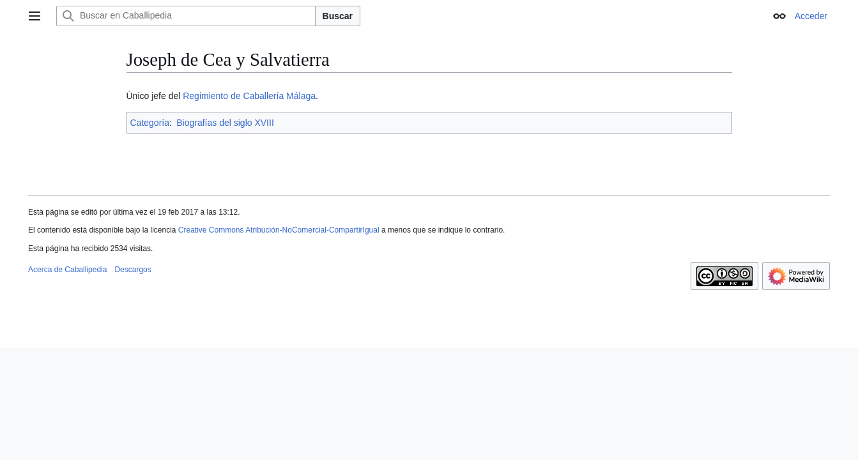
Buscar (338, 16)
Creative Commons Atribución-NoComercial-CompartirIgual (278, 230)
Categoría (149, 123)
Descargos (132, 269)
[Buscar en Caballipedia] (186, 16)
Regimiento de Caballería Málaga (249, 96)
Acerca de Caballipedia (67, 269)
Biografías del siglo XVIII (225, 123)
